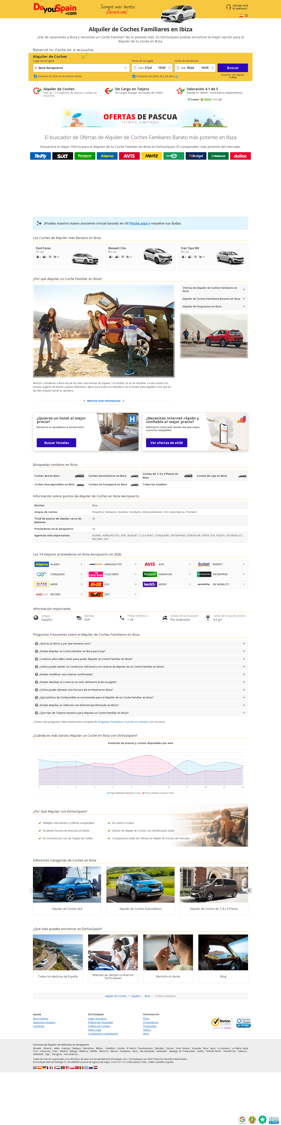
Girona (169, 1048)
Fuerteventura (145, 1048)
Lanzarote (45, 1051)
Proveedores (150, 1022)
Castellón (110, 1048)
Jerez (213, 1048)
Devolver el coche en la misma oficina (60, 76)
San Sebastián (147, 1051)
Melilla (94, 1051)
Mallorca (83, 1051)
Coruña (121, 1048)
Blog (146, 1033)
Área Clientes (40, 1018)
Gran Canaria (182, 1048)
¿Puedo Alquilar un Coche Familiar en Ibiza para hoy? (72, 651)
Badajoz (77, 1048)
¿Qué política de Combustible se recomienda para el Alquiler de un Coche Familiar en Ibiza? (96, 697)
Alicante (37, 1048)
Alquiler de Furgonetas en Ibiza (202, 306)
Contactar (38, 1026)
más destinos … (72, 1054)
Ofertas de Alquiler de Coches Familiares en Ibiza (210, 289)
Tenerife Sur (229, 1051)
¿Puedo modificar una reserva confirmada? (66, 674)
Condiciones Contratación (103, 1033)
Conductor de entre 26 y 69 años (157, 76)
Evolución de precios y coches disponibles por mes (140, 743)
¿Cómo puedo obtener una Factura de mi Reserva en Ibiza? (76, 689)
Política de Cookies (99, 1026)
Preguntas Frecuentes (110, 721)
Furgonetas (149, 1026)
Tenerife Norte (213, 1051)
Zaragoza (57, 1054)
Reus (135, 1051)
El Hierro (131, 1048)
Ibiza (74, 464)
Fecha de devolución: (187, 60)
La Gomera (223, 1048)
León (55, 1051)
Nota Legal (94, 1030)
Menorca (103, 1051)
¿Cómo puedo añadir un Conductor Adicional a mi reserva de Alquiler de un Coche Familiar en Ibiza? (101, 666)
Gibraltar (159, 1048)
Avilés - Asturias (62, 1048)
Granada (196, 1048)
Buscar (233, 67)
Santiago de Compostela (182, 1051)
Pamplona (125, 1051)
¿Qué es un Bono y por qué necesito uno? (65, 643)
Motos (147, 1030)
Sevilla (200, 1051)
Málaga (73, 1051)
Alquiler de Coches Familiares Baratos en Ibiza (211, 298)
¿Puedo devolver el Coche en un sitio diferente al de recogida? (78, 682)
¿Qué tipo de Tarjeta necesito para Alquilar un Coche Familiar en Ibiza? (84, 712)
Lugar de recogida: (43, 60)
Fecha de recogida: (142, 60)
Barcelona (88, 1048)
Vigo (47, 1054)
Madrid (63, 1051)
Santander (161, 1051)
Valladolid (38, 1054)
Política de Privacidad (100, 1022)
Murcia (114, 1051)
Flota (146, 1018)
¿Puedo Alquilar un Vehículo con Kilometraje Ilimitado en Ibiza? (78, 705)
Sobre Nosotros (97, 1018)
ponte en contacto (138, 721)
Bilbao (99, 1048)
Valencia (242, 1051)
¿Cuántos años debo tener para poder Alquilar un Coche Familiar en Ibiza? (85, 659)
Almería (47, 1048)
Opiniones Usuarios (44, 1022)
